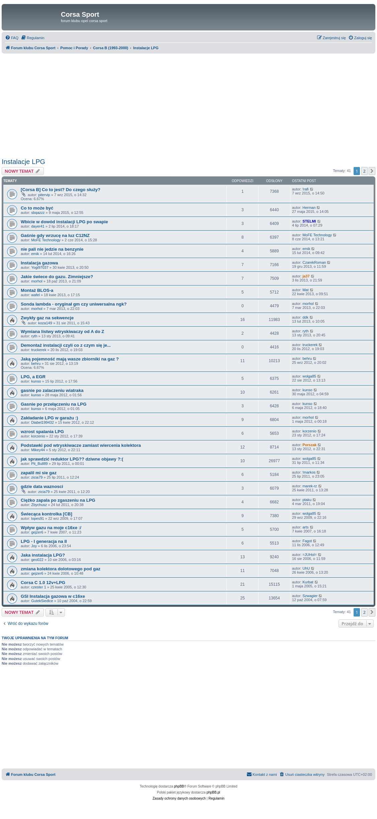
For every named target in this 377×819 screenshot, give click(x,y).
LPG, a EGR (33, 376)
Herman (308, 208)
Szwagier (309, 596)
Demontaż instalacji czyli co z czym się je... (66, 345)
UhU (306, 568)
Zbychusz (39, 505)
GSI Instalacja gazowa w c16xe (53, 596)
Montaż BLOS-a (37, 290)
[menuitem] (11, 38)
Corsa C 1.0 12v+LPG (43, 582)
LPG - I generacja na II (44, 541)
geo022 (37, 560)
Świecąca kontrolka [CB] (46, 513)
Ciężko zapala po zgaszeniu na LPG (58, 500)
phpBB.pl (213, 792)
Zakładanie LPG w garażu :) (49, 417)
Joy (34, 546)
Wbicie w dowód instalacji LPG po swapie (64, 221)
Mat (305, 290)
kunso (36, 381)
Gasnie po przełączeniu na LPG (53, 404)
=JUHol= (309, 555)
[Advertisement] (188, 106)
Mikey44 (38, 450)
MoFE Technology (46, 240)
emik (35, 254)
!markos (308, 472)
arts (305, 527)
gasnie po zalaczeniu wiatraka (52, 390)
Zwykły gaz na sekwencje (47, 317)
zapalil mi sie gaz (39, 472)
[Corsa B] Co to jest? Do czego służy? (60, 189)
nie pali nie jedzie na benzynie (52, 249)
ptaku (306, 500)
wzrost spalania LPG (42, 431)
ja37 (305, 276)
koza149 (45, 323)
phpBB (179, 786)
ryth (34, 336)
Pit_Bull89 (39, 464)
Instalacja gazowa (39, 262)
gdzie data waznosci (42, 486)
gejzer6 (37, 532)
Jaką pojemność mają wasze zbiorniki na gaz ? (70, 358)
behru (35, 363)
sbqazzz (37, 213)
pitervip (44, 195)
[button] (372, 171)
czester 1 (38, 587)
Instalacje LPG (23, 161)
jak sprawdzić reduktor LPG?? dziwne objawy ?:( (72, 459)
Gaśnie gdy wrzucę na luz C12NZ (55, 235)
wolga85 (309, 376)
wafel (35, 295)
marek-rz (309, 486)
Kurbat (307, 582)
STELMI (309, 221)
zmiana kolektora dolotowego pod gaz (60, 568)
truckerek (38, 350)
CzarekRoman (314, 262)
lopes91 (37, 518)
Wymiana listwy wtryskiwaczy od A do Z (62, 331)
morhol (36, 281)
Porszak (309, 445)
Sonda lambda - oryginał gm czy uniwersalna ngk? (74, 304)
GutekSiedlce (42, 601)
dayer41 (37, 226)
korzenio (38, 436)
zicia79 (36, 477)
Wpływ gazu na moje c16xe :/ (51, 527)
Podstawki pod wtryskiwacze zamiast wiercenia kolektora (81, 445)
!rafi (305, 189)
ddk (305, 317)
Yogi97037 (40, 267)
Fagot (307, 541)
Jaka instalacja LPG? (43, 555)
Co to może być (37, 208)
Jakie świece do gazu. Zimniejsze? (57, 276)
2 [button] (364, 171)
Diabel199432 (42, 422)
